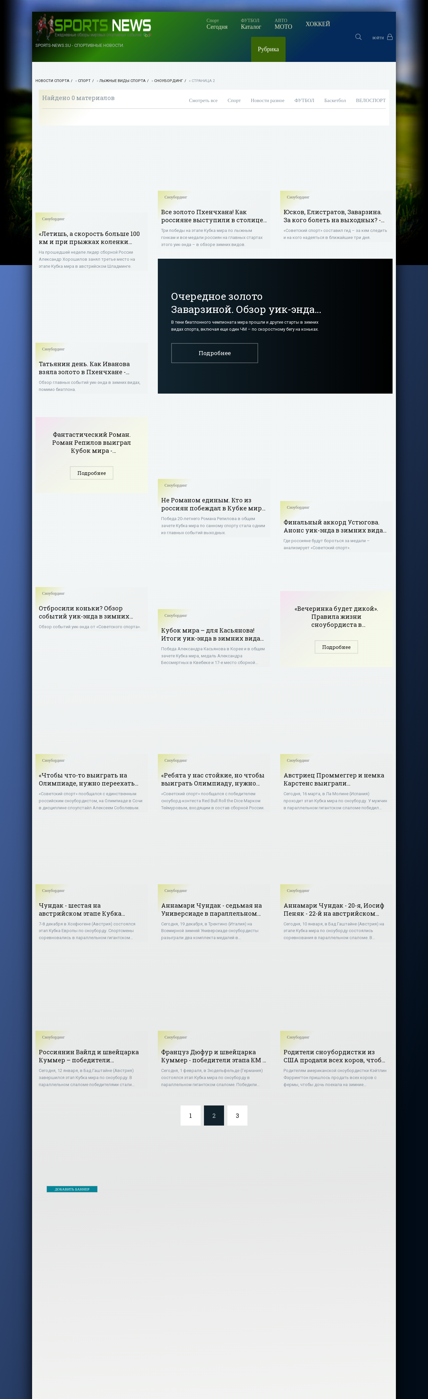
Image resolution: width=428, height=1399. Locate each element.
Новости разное (268, 75)
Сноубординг (168, 56)
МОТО (223, 24)
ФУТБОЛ (304, 75)
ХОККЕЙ (258, 24)
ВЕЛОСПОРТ (371, 75)
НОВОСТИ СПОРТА (52, 56)
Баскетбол (335, 75)
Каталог (191, 24)
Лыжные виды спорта (122, 56)
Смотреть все (203, 75)
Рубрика (300, 24)
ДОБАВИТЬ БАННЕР (72, 1176)
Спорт (84, 56)
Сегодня (157, 24)
